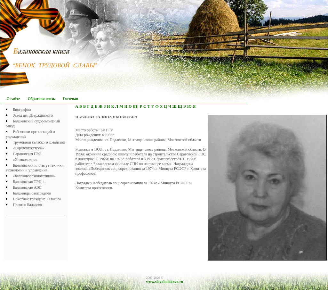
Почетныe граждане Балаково (37, 199)
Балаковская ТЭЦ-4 (28, 181)
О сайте (13, 98)
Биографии (22, 109)
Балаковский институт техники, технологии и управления (35, 167)
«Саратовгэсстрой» (28, 148)
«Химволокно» (25, 159)
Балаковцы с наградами (32, 193)
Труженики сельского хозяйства (39, 142)
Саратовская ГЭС (27, 154)
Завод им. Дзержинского (33, 115)
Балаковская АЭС (27, 187)
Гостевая (70, 98)
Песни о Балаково (27, 205)
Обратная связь (41, 98)
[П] (135, 106)
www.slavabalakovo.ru (164, 281)
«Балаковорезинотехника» (34, 176)
